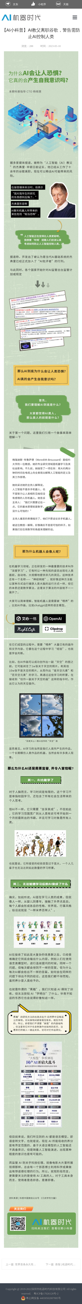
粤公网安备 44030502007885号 (41, 1298)
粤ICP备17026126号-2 (46, 1293)
